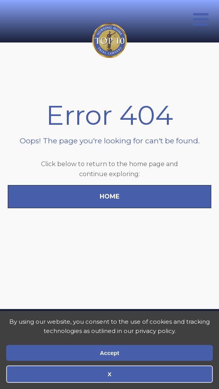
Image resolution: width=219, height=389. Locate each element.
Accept (109, 353)
